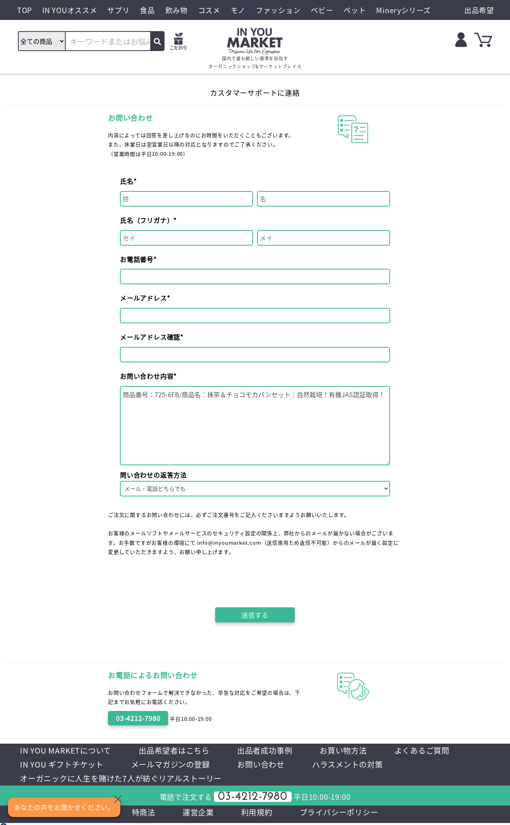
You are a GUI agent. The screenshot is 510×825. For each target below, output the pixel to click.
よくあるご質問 (49, 765)
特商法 (140, 813)
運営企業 (195, 813)
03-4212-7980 (138, 718)
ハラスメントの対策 (57, 779)
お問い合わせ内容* (148, 376)
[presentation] (255, 579)
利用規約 (256, 813)
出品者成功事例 (273, 750)
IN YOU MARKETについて (67, 750)
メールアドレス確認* (151, 337)
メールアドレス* (145, 298)
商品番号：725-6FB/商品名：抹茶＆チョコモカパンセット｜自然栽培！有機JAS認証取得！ (255, 425)
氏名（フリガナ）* (148, 220)
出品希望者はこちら (179, 750)
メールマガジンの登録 (261, 765)
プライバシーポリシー (341, 813)
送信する (254, 615)
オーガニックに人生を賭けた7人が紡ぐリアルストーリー (228, 779)
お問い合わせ (355, 765)
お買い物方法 (355, 750)
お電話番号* (138, 259)
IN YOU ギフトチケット (148, 765)
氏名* (128, 181)
